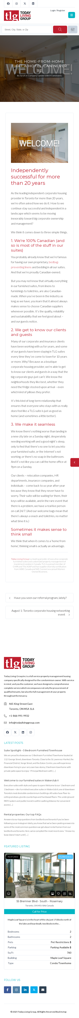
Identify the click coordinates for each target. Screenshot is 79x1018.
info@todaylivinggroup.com (24, 722)
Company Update (36, 75)
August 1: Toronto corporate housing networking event (41, 612)
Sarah (22, 75)
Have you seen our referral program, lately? (38, 597)
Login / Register (57, 10)
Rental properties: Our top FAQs (22, 814)
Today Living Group (20, 559)
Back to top (61, 1011)
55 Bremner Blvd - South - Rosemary (40, 901)
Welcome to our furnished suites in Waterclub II (31, 780)
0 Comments (55, 75)
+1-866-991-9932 (19, 715)
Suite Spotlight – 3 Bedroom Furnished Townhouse (33, 750)
